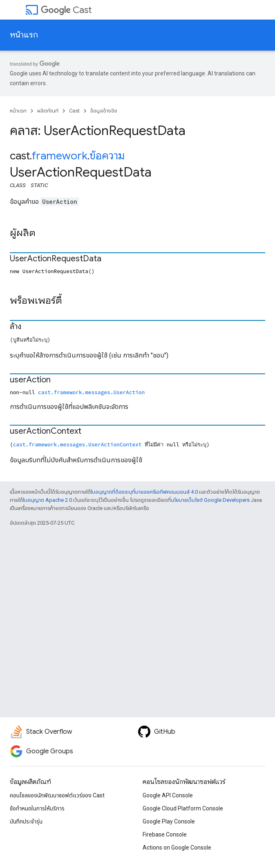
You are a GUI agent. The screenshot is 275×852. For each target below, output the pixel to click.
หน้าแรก (24, 35)
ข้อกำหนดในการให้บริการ (37, 808)
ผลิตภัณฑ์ (47, 111)
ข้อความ (107, 156)
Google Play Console (169, 821)
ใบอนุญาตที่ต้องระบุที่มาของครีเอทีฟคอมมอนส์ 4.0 (144, 492)
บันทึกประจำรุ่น (26, 821)
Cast (66, 9)
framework (59, 156)
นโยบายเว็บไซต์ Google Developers (210, 500)
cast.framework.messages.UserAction (91, 392)
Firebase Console (165, 834)
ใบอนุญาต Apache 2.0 (47, 500)
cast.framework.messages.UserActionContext (77, 444)
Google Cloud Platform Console (183, 808)
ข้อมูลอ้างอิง (103, 111)
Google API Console (168, 795)
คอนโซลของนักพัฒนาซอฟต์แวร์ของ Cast (57, 795)
